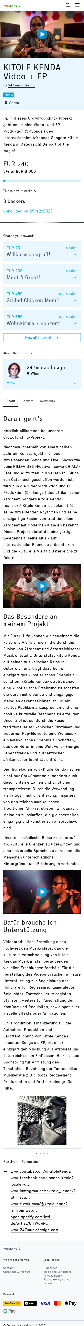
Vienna (14, 103)
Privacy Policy (53, 1275)
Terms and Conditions (58, 1272)
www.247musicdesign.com (34, 1229)
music (9, 95)
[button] (68, 5)
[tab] (10, 401)
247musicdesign (21, 85)
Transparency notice (57, 1279)
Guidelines (50, 1268)
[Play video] (42, 34)
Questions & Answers (16, 1272)
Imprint (48, 1283)
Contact (8, 1268)
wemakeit (11, 1248)
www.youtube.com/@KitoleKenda (41, 1171)
